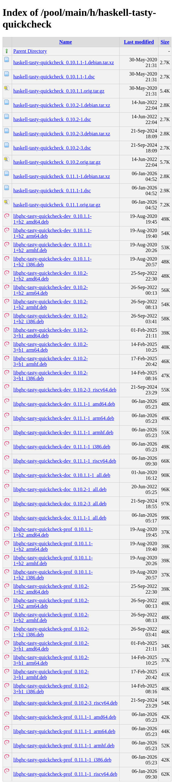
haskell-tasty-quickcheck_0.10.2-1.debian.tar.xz (61, 105)
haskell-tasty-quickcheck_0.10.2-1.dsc (52, 119)
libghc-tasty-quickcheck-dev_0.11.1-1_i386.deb (61, 446)
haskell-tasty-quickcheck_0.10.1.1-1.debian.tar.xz (63, 62)
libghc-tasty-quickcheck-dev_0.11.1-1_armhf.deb (63, 432)
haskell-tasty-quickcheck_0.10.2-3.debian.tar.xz (61, 133)
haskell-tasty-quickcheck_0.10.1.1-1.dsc (54, 76)
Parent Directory (30, 51)
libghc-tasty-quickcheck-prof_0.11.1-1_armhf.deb (64, 745)
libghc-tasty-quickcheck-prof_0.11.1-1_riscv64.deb (65, 774)
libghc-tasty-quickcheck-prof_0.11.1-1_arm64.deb (64, 731)
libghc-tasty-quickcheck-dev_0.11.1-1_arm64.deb (63, 418)
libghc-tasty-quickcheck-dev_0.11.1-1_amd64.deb (64, 404)
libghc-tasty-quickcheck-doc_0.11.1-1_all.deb (59, 518)
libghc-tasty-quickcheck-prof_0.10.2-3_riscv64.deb (65, 703)
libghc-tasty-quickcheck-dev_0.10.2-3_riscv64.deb (64, 389)
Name (65, 42)
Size (164, 42)
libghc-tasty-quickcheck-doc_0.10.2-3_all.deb (60, 503)
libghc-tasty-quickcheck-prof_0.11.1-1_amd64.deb (64, 717)
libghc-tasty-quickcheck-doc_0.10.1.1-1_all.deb (61, 475)
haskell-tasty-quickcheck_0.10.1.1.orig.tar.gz (58, 91)
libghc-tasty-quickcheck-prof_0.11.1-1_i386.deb (62, 759)
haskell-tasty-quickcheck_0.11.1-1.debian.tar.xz (61, 176)
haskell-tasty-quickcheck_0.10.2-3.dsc (52, 148)
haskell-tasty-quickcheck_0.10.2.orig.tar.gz (57, 162)
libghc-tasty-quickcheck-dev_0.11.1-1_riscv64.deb (64, 461)
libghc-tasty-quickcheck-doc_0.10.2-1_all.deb (60, 489)
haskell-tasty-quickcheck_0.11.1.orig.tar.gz (56, 204)
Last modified (139, 42)
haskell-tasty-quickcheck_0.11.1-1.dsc (52, 190)
